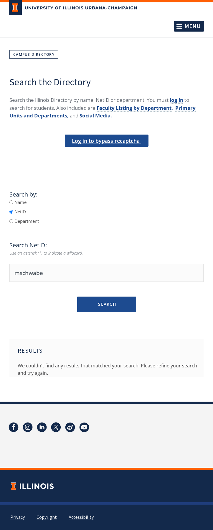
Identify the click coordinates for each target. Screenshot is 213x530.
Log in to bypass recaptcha (106, 140)
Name (20, 202)
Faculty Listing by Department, (135, 107)
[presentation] (106, 156)
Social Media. (96, 115)
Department (26, 221)
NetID (19, 212)
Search (106, 304)
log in (176, 99)
